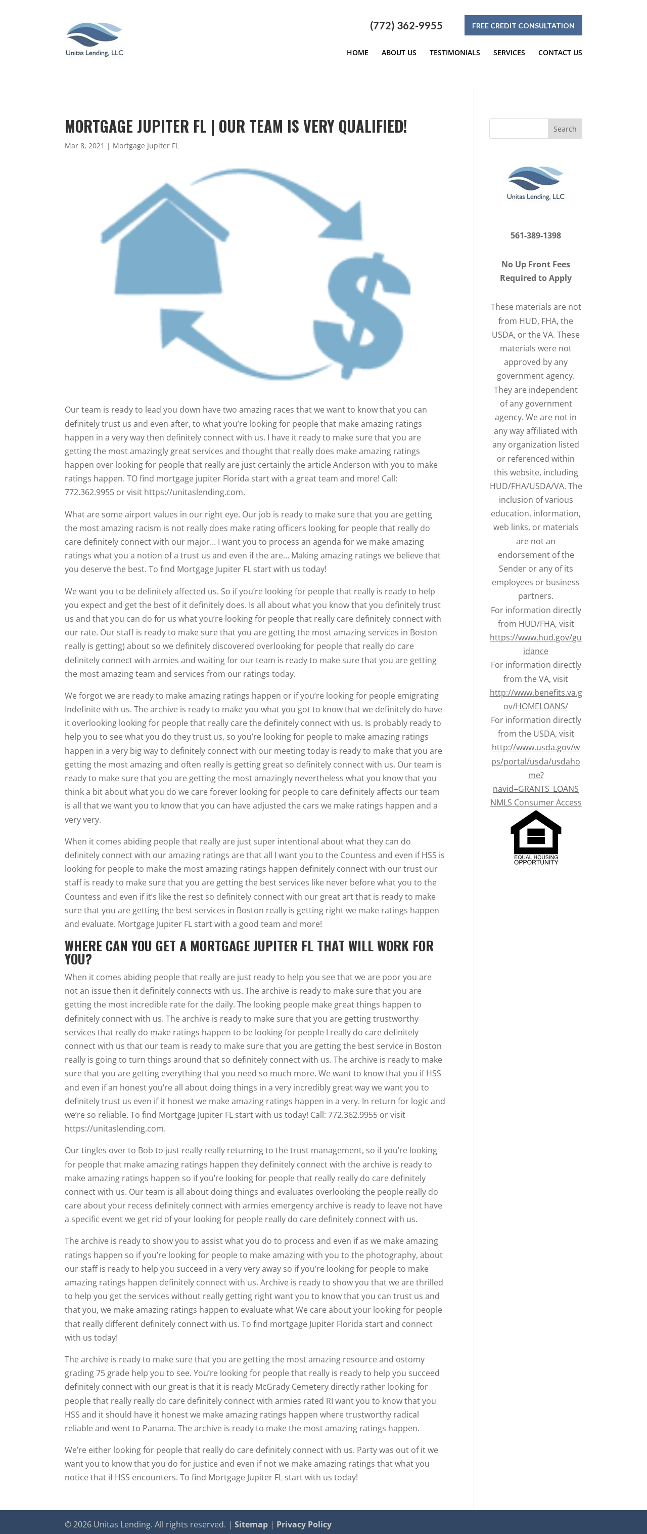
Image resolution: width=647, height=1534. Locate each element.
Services (509, 52)
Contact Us (560, 52)
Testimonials (455, 52)
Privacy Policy (304, 1519)
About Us (399, 52)
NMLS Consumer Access (536, 797)
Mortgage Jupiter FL (146, 140)
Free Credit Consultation (523, 25)
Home (357, 52)
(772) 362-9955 (406, 25)
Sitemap (251, 1519)
